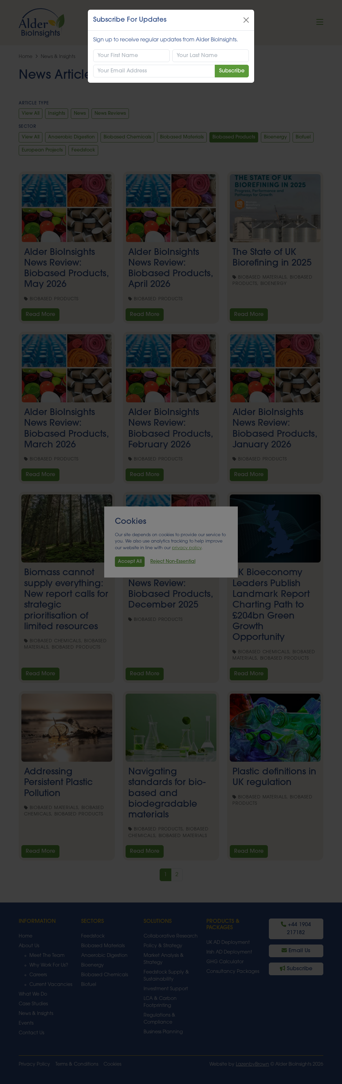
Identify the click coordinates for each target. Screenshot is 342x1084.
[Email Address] (154, 71)
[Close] (246, 20)
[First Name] (131, 55)
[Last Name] (210, 55)
